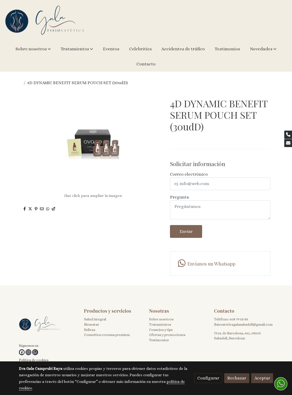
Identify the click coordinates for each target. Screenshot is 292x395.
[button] (33, 49)
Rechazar (236, 378)
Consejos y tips (160, 330)
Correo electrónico (189, 174)
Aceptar (262, 378)
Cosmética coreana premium (107, 335)
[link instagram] (28, 352)
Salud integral (95, 319)
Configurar (208, 378)
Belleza (89, 330)
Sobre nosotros (161, 319)
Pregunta (179, 197)
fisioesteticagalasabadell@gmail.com (243, 324)
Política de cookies (33, 360)
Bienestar (91, 324)
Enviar (186, 231)
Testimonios (159, 340)
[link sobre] (48, 325)
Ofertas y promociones (167, 335)
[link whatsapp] (220, 263)
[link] (45, 20)
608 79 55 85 (238, 319)
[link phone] (288, 135)
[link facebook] (22, 352)
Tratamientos (160, 324)
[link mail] (288, 143)
